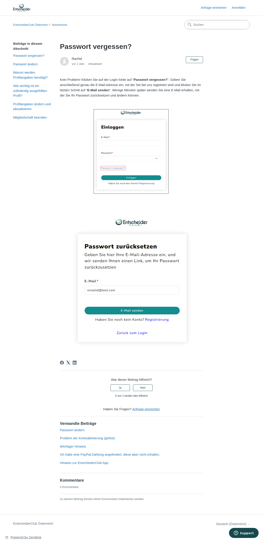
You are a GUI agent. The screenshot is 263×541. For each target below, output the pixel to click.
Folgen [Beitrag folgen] (194, 59)
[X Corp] (68, 363)
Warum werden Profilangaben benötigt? (30, 75)
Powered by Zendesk (25, 537)
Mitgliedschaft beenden (30, 117)
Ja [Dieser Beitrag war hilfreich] (120, 387)
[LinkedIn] (75, 363)
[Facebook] (62, 363)
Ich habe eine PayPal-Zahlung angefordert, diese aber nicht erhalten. (110, 454)
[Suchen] (217, 24)
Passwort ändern (25, 64)
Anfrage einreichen (214, 7)
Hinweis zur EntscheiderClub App (84, 463)
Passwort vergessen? (28, 55)
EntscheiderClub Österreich (30, 24)
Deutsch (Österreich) (233, 524)
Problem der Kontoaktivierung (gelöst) (87, 438)
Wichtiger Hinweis (73, 446)
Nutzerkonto (59, 24)
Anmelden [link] (239, 7)
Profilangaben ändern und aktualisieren (32, 106)
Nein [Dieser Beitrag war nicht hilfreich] (143, 387)
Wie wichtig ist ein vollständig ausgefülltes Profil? (30, 90)
